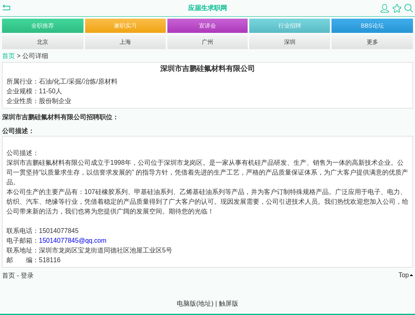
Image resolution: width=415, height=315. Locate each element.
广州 (207, 42)
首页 (8, 55)
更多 (372, 42)
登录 (27, 275)
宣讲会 (207, 25)
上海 (125, 42)
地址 (204, 303)
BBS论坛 (372, 25)
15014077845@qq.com (73, 240)
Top (403, 275)
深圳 (289, 42)
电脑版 (186, 303)
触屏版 (228, 303)
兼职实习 (125, 25)
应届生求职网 (207, 7)
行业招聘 (289, 25)
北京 (42, 42)
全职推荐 (42, 25)
